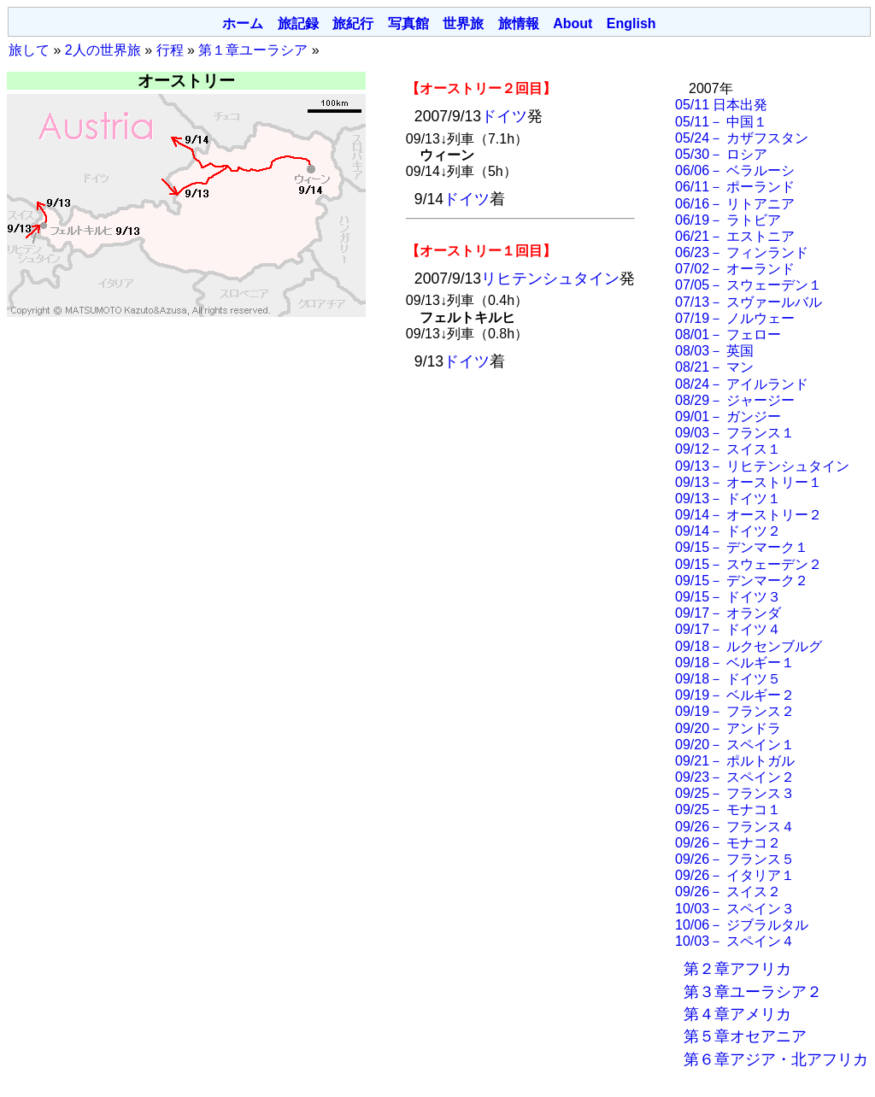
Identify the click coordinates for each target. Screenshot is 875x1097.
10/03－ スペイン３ (735, 908)
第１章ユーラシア (253, 50)
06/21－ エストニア (735, 236)
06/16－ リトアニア (735, 204)
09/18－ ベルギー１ (735, 662)
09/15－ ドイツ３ (728, 597)
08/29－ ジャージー (735, 400)
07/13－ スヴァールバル (748, 302)
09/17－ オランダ (728, 613)
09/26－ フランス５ (735, 859)
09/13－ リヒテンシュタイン (762, 466)
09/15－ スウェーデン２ (748, 564)
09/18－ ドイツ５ (728, 679)
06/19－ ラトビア (728, 220)
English (631, 23)
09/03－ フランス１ (735, 432)
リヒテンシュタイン (550, 278)
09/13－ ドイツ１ (728, 498)
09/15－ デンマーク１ (741, 547)
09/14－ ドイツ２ (728, 531)
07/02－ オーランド (735, 268)
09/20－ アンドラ (728, 728)
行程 (170, 50)
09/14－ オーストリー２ (748, 514)
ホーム (242, 23)
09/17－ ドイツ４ (728, 629)
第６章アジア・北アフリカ (776, 1059)
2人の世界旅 (103, 50)
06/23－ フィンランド (741, 252)
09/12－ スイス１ (728, 449)
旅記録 (298, 23)
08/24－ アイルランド (741, 384)
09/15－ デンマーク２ (741, 580)
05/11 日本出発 (721, 104)
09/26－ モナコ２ (728, 843)
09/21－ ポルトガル (735, 761)
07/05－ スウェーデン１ (748, 285)
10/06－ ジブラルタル (741, 925)
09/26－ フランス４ (735, 826)
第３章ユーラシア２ (753, 991)
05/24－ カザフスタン (741, 138)
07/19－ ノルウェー (735, 318)
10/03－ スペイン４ (735, 941)
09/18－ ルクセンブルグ (748, 646)
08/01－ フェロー (728, 334)
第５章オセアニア (745, 1036)
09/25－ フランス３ (735, 793)
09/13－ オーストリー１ (748, 482)
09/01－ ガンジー (728, 416)
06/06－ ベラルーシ (735, 170)
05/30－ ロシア (721, 154)
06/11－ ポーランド (735, 186)
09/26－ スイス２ (728, 891)
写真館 (408, 23)
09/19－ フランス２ (735, 711)
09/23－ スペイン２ (735, 777)
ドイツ (504, 116)
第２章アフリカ (737, 968)
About (572, 23)
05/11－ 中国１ (721, 121)
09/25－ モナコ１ (728, 809)
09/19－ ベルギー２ (735, 695)
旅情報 (518, 23)
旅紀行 (352, 23)
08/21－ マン (714, 367)
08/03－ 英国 (714, 350)
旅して (29, 50)
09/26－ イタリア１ (735, 875)
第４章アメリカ (737, 1014)
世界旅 (463, 23)
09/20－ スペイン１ (735, 744)
